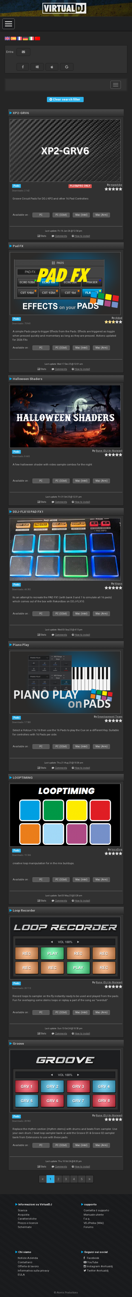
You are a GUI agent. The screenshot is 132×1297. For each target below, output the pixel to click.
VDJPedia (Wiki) (94, 1223)
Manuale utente (94, 1214)
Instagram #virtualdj (98, 1266)
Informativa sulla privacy (33, 1270)
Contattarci (25, 1262)
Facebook (91, 1258)
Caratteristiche (27, 1218)
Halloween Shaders (27, 379)
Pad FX (18, 246)
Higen (118, 583)
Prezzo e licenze (28, 1223)
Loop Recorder (24, 910)
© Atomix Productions (66, 1292)
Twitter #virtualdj (96, 1270)
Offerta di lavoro (28, 1266)
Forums (88, 1227)
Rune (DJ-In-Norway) (109, 450)
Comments (61, 236)
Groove (18, 1043)
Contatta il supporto (96, 1210)
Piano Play (21, 645)
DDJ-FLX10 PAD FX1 (28, 512)
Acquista (23, 1214)
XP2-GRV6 (21, 113)
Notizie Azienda (28, 1258)
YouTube (91, 1262)
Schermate (25, 1227)
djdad (118, 317)
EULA (21, 1274)
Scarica (22, 1210)
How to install (82, 236)
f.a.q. (87, 1218)
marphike (116, 184)
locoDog (116, 849)
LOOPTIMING (23, 777)
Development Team (109, 716)
